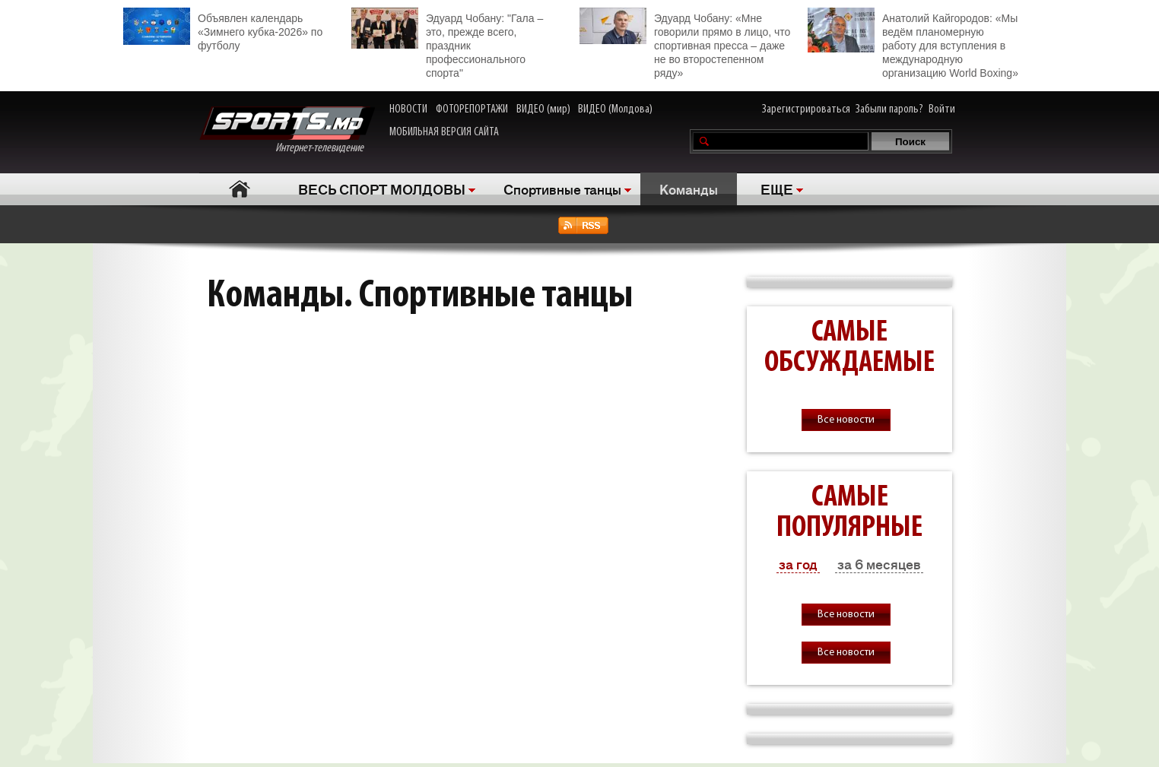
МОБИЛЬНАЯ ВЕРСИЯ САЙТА (444, 132)
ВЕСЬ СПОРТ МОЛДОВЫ (381, 188)
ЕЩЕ (776, 188)
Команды (688, 188)
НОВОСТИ (408, 109)
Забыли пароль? (889, 109)
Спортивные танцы (562, 188)
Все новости (846, 420)
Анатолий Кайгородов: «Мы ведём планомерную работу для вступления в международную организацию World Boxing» (913, 43)
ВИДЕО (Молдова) (615, 109)
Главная (239, 189)
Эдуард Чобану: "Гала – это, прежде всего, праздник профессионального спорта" (447, 43)
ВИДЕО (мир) (543, 109)
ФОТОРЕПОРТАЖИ (472, 109)
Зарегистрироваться (806, 109)
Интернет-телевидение (287, 130)
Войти (942, 109)
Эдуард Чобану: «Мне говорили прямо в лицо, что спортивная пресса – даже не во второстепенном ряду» (685, 43)
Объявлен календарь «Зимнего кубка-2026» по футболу (222, 30)
